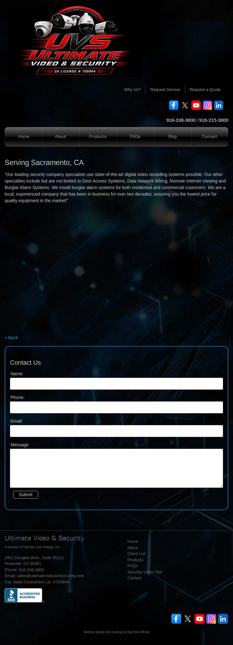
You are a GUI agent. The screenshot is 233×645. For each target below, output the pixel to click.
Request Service (165, 89)
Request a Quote (205, 89)
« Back (11, 337)
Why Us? (132, 89)
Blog (172, 137)
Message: (20, 444)
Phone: (17, 397)
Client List (136, 553)
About (60, 137)
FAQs (135, 137)
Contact (209, 137)
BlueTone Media (138, 632)
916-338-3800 (180, 120)
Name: (17, 373)
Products (98, 137)
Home (23, 137)
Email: (17, 421)
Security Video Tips (144, 572)
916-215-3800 (213, 120)
